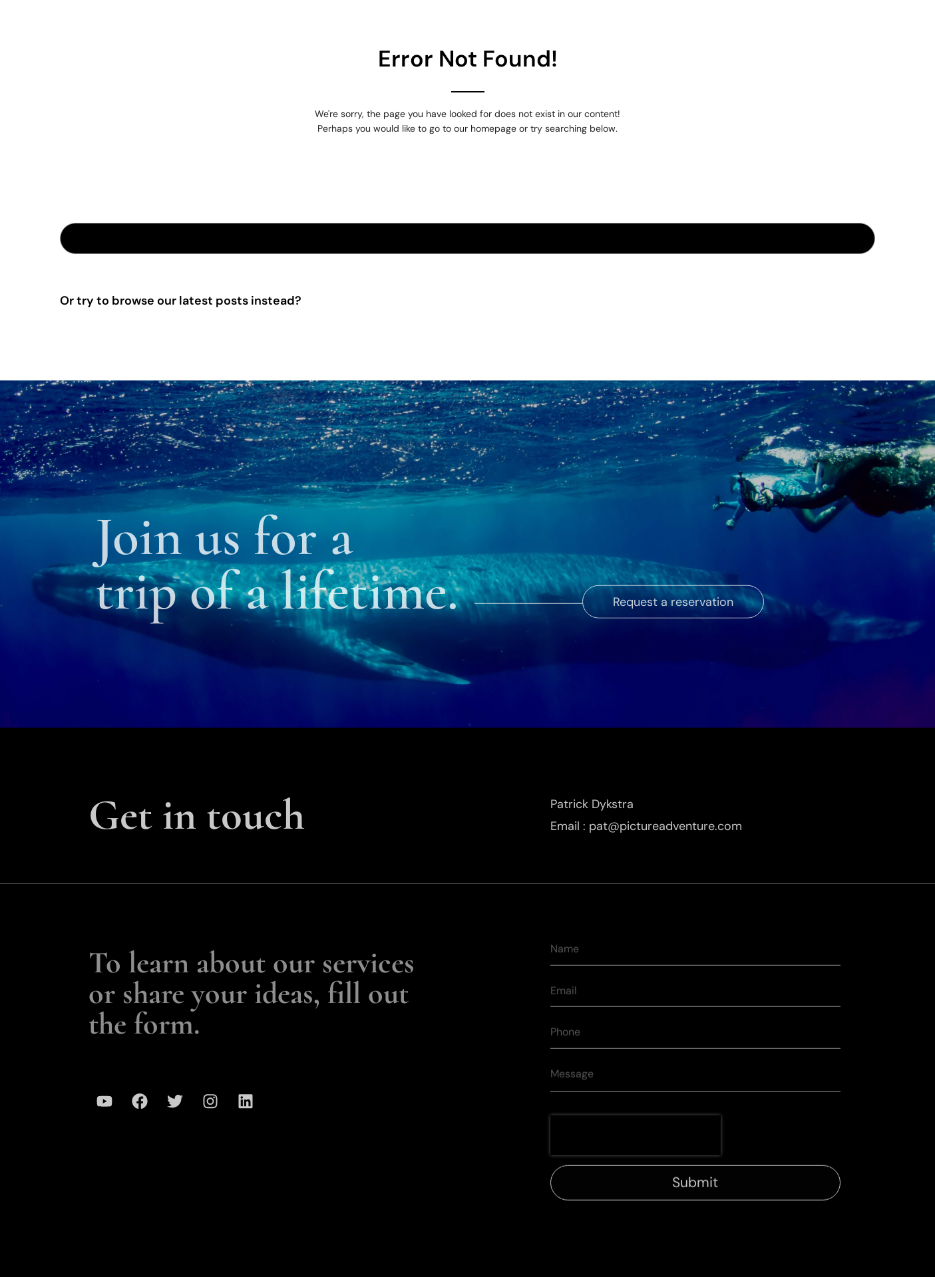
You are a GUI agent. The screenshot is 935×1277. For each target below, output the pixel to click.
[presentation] (635, 1153)
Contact (810, 19)
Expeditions (434, 19)
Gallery (516, 19)
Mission (671, 19)
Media (740, 19)
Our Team (593, 19)
